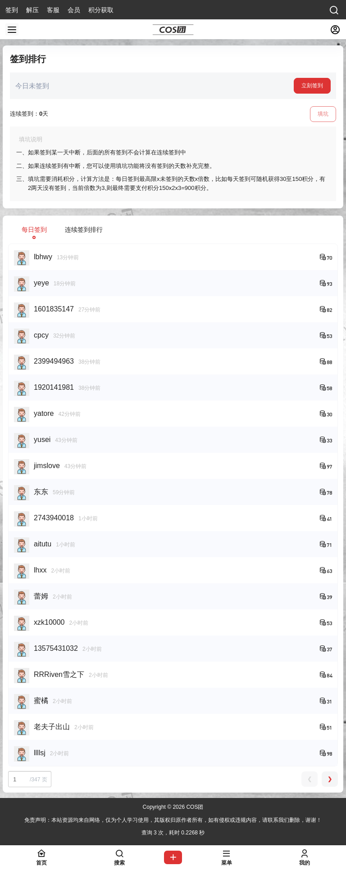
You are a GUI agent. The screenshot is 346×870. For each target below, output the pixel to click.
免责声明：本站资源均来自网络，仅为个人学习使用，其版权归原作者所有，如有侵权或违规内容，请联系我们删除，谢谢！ (173, 820)
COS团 (194, 807)
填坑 (323, 114)
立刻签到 (312, 85)
